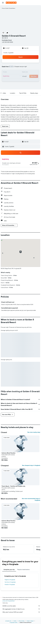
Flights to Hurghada (10, 579)
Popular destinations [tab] (23, 569)
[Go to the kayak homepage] (11, 3)
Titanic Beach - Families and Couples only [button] (13, 486)
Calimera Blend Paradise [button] (8, 453)
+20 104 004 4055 (7, 42)
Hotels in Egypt (30, 621)
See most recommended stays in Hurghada (31, 499)
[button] (3, 3)
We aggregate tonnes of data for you (21, 609)
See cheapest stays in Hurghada (31, 465)
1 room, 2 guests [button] (8, 52)
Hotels (14, 621)
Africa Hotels (21, 621)
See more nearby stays (33, 432)
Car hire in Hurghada (10, 582)
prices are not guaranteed (8, 600)
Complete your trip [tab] (9, 569)
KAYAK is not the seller (21, 606)
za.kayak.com (8, 621)
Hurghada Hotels (13, 622)
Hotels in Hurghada (10, 584)
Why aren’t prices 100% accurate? (21, 612)
